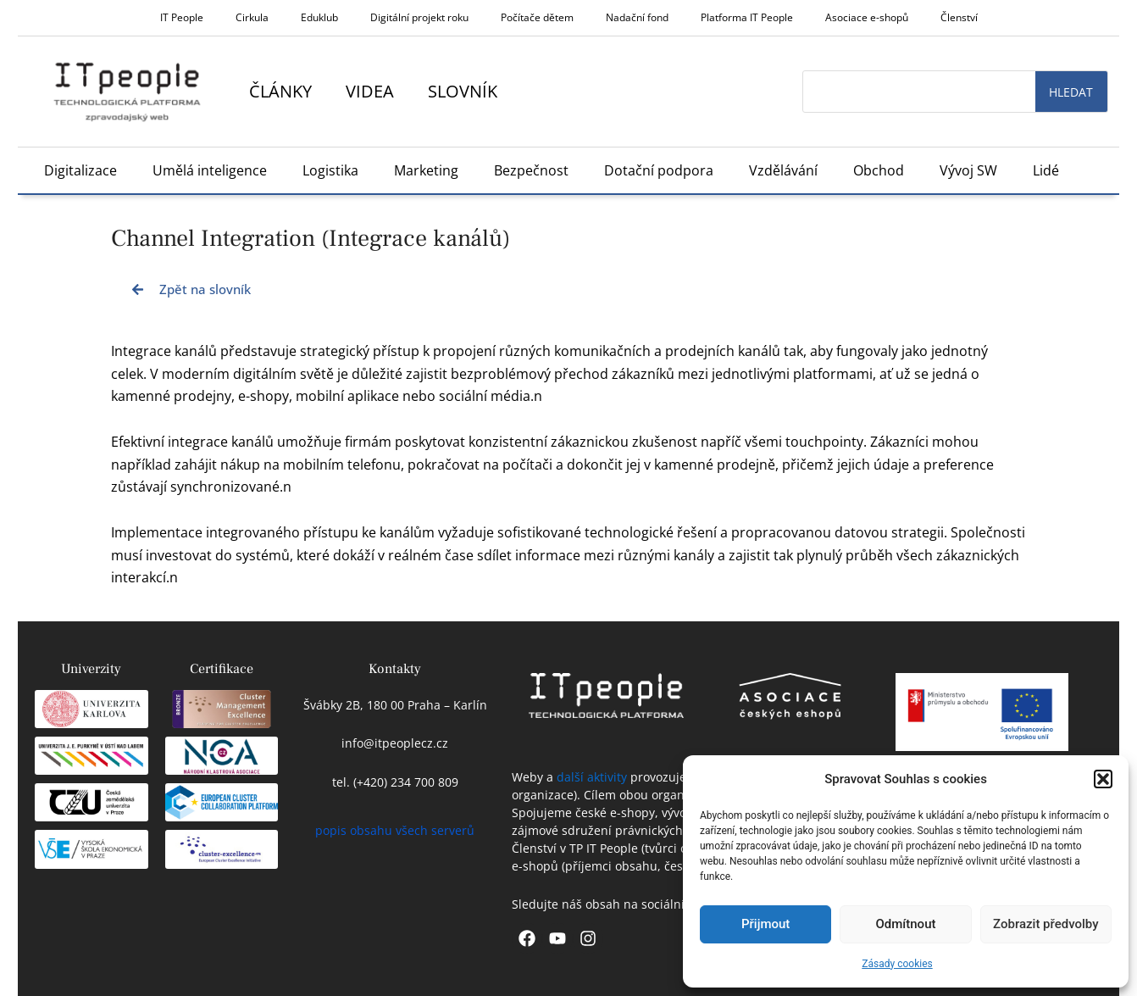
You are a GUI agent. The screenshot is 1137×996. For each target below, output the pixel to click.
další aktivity (592, 777)
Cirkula (252, 17)
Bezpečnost (531, 170)
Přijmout (765, 924)
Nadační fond (637, 17)
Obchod (878, 170)
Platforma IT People (747, 17)
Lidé (1046, 170)
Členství (959, 17)
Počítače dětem (537, 17)
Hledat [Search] (1071, 92)
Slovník (462, 91)
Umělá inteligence (210, 170)
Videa (370, 91)
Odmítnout (906, 924)
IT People (181, 17)
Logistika (330, 170)
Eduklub (319, 17)
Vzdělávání (783, 170)
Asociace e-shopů (866, 17)
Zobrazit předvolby (1046, 924)
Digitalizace (80, 170)
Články (280, 91)
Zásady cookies (897, 964)
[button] (1103, 779)
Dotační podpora (658, 170)
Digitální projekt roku (419, 17)
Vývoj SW (968, 170)
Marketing (426, 170)
